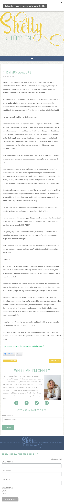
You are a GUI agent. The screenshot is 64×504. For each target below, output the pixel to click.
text (5, 494)
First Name (6, 471)
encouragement (10, 361)
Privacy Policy (32, 440)
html (5, 491)
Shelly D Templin (32, 29)
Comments (55, 361)
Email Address (8, 462)
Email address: (7, 415)
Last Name (6, 479)
